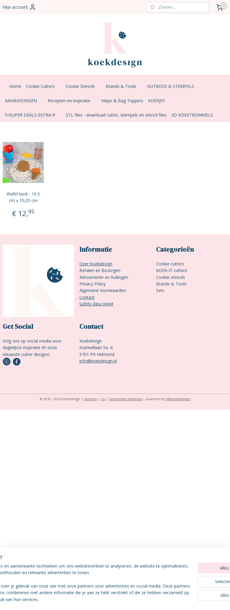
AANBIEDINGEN (24, 100)
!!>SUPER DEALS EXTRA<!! (33, 115)
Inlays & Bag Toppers (122, 100)
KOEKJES (159, 100)
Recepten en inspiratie (72, 100)
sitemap (90, 399)
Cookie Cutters (43, 86)
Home (15, 86)
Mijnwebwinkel (178, 399)
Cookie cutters (170, 264)
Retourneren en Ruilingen (103, 277)
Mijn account (19, 7)
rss (103, 399)
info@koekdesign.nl (98, 361)
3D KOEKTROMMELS (192, 115)
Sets (160, 290)
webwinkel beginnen (126, 399)
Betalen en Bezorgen (99, 270)
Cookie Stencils (83, 86)
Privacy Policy (92, 284)
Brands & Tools (124, 86)
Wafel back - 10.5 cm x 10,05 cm (23, 197)
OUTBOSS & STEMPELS (173, 86)
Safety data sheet (96, 304)
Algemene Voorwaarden (102, 290)
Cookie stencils (170, 277)
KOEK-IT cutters (171, 270)
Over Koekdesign (95, 264)
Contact (87, 297)
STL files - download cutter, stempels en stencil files (116, 115)
